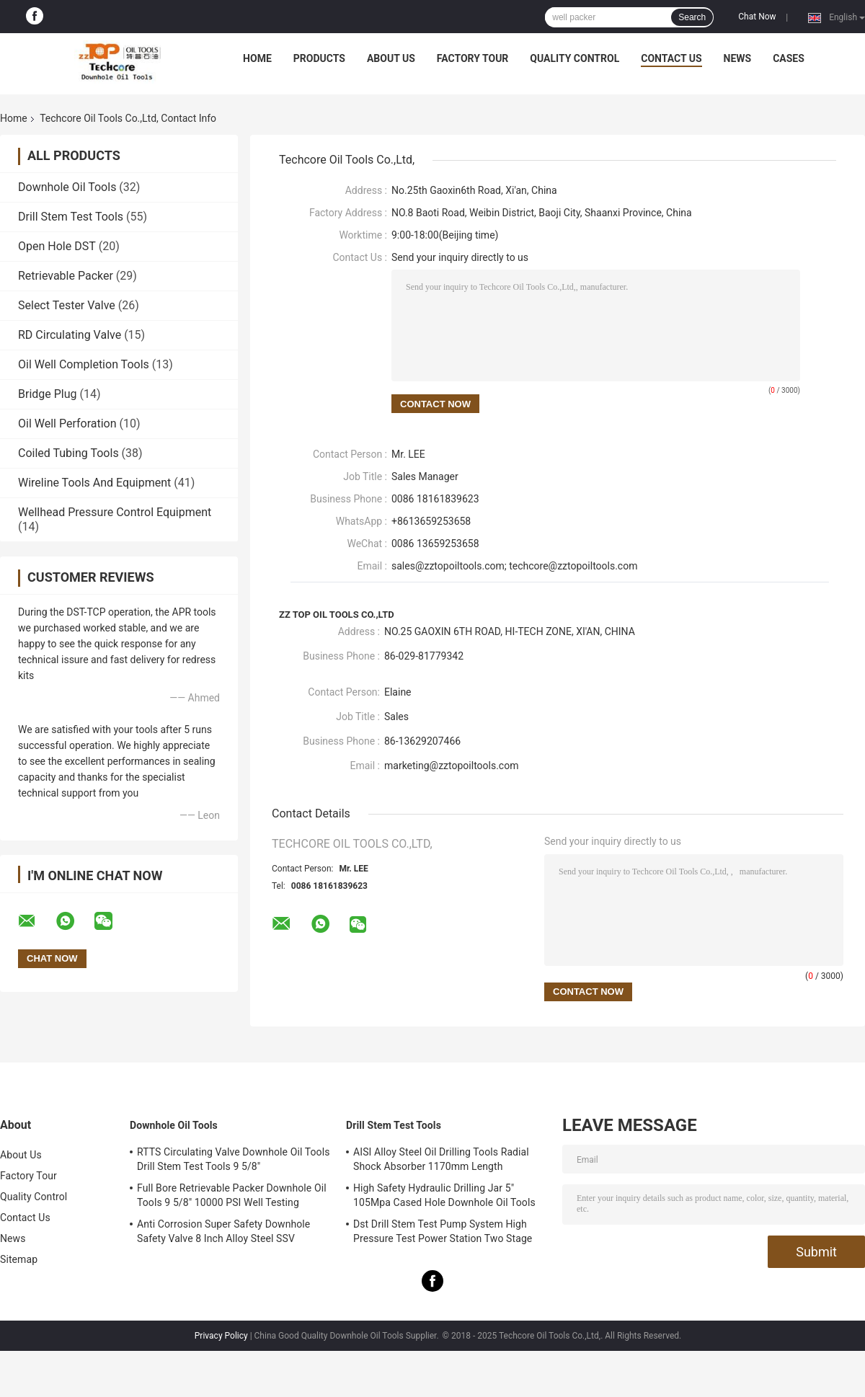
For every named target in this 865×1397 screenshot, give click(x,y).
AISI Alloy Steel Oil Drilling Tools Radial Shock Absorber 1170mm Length (441, 1159)
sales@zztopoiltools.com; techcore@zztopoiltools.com (514, 566)
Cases (788, 58)
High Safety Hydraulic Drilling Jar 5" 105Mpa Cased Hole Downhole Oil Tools (444, 1195)
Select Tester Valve (66, 305)
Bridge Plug (47, 394)
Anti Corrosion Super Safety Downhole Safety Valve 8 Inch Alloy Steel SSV (223, 1231)
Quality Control (574, 58)
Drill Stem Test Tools (70, 216)
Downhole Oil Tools (67, 187)
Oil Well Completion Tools (83, 364)
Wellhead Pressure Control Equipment (114, 512)
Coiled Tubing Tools (68, 453)
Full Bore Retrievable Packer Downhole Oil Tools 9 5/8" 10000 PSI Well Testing (232, 1195)
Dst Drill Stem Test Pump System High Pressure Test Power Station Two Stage (442, 1231)
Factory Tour (473, 58)
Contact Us (671, 58)
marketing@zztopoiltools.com (451, 765)
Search (692, 17)
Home (257, 58)
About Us (391, 58)
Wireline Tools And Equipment (94, 482)
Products (319, 58)
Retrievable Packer (65, 276)
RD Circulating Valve (69, 335)
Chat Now (757, 17)
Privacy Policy (221, 1336)
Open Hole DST (57, 246)
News (738, 58)
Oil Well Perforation (67, 423)
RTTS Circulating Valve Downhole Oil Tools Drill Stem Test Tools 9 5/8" (233, 1159)
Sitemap (18, 1259)
